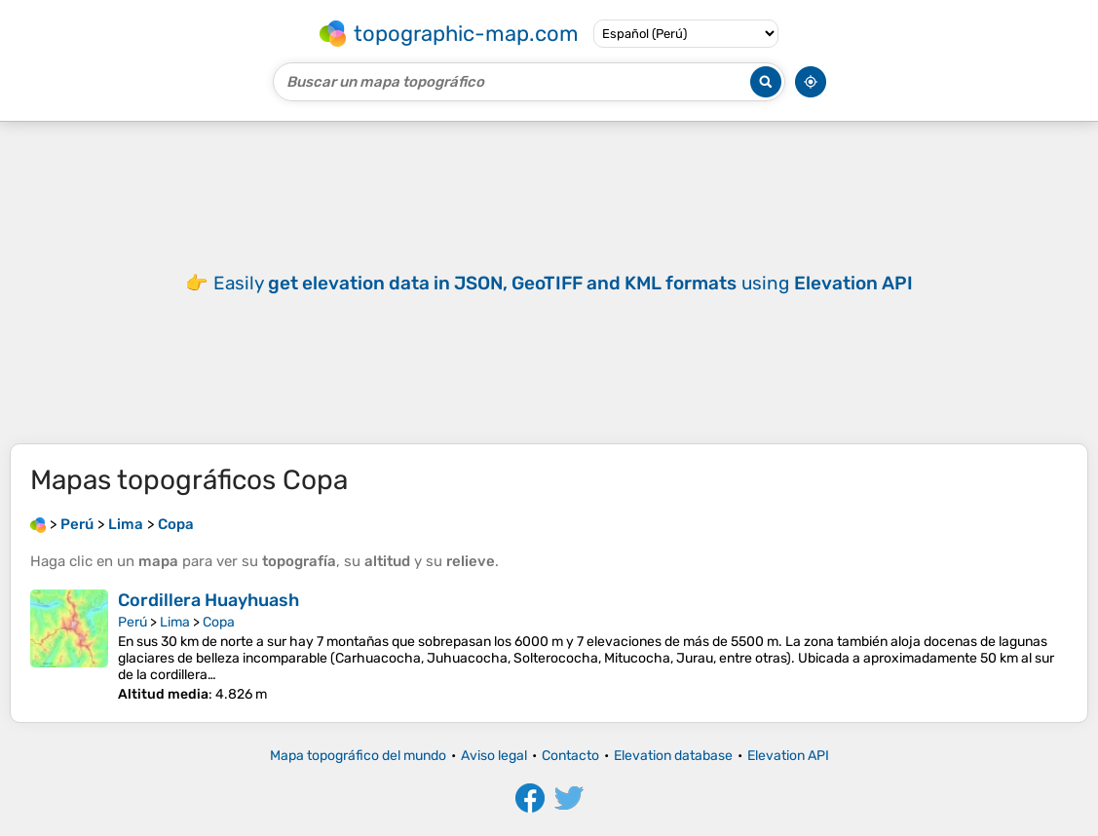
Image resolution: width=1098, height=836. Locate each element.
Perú (132, 622)
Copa (219, 622)
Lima (175, 622)
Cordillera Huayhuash (208, 600)
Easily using (563, 283)
